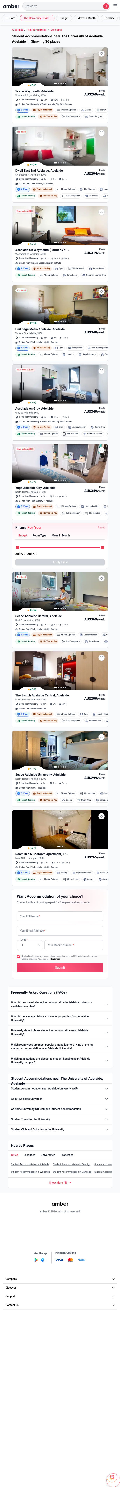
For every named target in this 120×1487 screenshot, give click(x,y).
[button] (66, 6)
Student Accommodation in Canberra (72, 1202)
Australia (17, 29)
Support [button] (60, 1326)
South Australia (37, 29)
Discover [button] (60, 1317)
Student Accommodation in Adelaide (30, 1194)
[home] (11, 6)
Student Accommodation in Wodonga (30, 1202)
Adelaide (56, 29)
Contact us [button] (60, 1335)
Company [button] (60, 1308)
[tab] (22, 536)
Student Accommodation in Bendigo (71, 1194)
